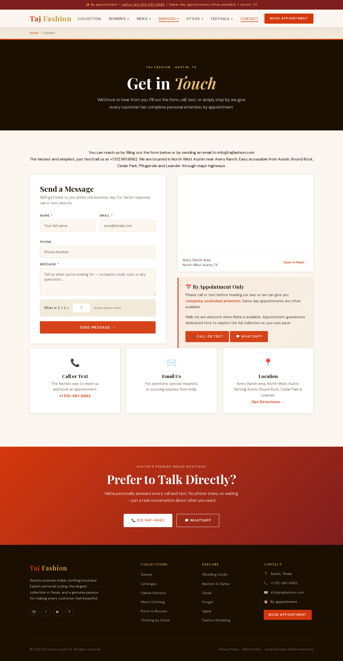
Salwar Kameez (153, 593)
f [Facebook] (46, 612)
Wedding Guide (215, 574)
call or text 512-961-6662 (143, 5)
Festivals (222, 19)
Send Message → (98, 329)
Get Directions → (268, 402)
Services (169, 19)
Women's (119, 19)
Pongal (207, 602)
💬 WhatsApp (249, 338)
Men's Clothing (153, 602)
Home (34, 33)
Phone (46, 244)
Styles (195, 19)
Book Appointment (289, 18)
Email (106, 217)
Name (46, 217)
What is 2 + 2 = (56, 309)
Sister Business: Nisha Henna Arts (289, 649)
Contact (249, 19)
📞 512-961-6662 (147, 520)
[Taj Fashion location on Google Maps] (245, 215)
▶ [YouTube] (57, 612)
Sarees (146, 574)
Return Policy (251, 649)
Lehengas (149, 584)
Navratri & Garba (215, 584)
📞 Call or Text (207, 338)
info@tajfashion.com (236, 152)
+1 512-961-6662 (75, 396)
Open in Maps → (295, 264)
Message (49, 266)
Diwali (207, 593)
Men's (144, 19)
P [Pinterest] (69, 612)
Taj (48, 568)
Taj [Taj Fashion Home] (51, 18)
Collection (89, 19)
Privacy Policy (229, 649)
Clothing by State (155, 620)
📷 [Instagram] (34, 612)
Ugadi (206, 611)
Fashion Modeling (216, 620)
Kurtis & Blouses (154, 611)
